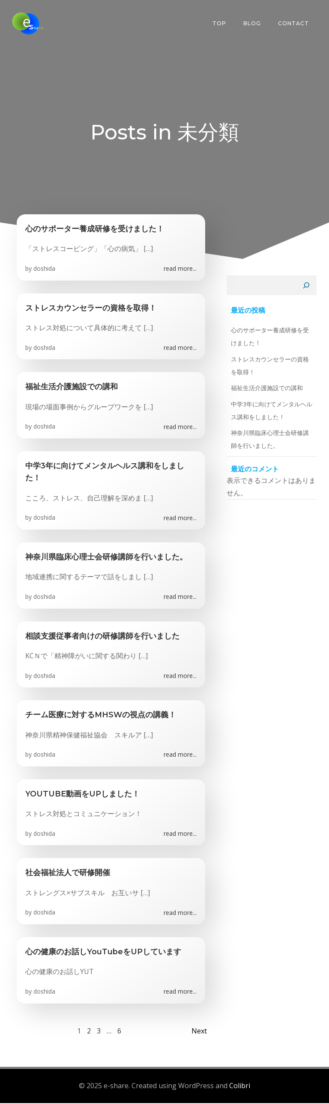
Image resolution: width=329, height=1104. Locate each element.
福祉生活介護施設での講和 (265, 390)
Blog (253, 23)
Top (220, 23)
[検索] (308, 287)
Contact (294, 23)
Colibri (239, 1087)
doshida (44, 270)
